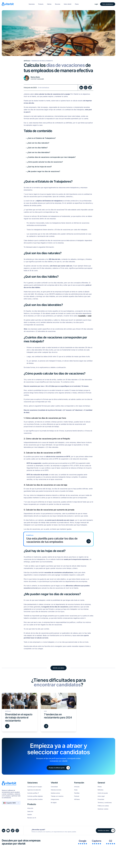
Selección (30, 811)
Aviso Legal (101, 796)
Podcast (76, 796)
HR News (77, 799)
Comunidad (54, 786)
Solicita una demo (58, 668)
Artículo (27, 61)
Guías (75, 790)
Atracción (30, 808)
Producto (40, 4)
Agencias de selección (34, 790)
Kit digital (53, 802)
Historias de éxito (56, 790)
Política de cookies (103, 806)
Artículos (76, 786)
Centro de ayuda (103, 793)
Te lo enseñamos (107, 4)
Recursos (57, 4)
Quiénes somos (55, 793)
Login (96, 4)
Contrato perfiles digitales (35, 796)
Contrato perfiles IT (33, 793)
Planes (77, 4)
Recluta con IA (31, 817)
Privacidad (101, 799)
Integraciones (55, 799)
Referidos (100, 790)
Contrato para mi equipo (34, 786)
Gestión (29, 814)
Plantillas (76, 793)
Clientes (49, 4)
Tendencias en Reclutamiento (42, 61)
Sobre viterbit (67, 4)
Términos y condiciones (105, 802)
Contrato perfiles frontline (35, 799)
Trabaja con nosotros (57, 796)
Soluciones (32, 4)
